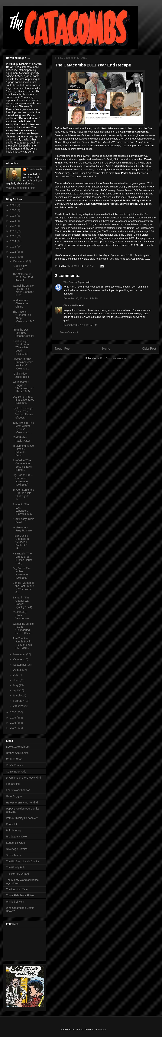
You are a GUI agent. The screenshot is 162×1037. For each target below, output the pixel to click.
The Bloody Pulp (15, 867)
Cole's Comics (14, 765)
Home (106, 348)
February (18, 700)
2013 (13, 246)
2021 (13, 205)
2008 (13, 722)
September (20, 664)
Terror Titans (13, 855)
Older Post (149, 348)
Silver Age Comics (17, 848)
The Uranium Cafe (17, 889)
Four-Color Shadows (18, 790)
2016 (13, 231)
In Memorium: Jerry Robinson (23, 529)
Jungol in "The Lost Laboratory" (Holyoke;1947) (23, 509)
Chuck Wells (70, 305)
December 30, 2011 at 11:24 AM (80, 298)
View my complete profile (20, 187)
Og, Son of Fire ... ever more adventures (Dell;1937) (23, 479)
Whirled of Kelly (15, 901)
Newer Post (62, 348)
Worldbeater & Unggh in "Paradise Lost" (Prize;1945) (23, 386)
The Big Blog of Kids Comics (22, 861)
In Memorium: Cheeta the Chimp (21, 303)
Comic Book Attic (16, 771)
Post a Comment (69, 332)
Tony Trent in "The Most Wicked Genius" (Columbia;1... (23, 427)
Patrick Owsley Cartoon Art (21, 818)
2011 (13, 256)
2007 (13, 727)
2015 (13, 236)
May (16, 685)
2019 (13, 215)
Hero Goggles (14, 796)
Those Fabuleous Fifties (20, 895)
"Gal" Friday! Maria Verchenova (21, 615)
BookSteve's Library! (18, 746)
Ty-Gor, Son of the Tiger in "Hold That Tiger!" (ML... (23, 494)
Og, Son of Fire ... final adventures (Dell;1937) (23, 400)
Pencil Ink (12, 824)
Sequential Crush (16, 842)
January (18, 705)
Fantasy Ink (13, 783)
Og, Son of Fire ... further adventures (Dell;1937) (23, 573)
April (16, 690)
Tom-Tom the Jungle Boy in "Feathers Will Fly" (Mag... (22, 643)
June (16, 680)
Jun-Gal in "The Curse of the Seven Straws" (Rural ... (23, 465)
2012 (13, 251)
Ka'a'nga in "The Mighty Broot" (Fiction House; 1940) (23, 558)
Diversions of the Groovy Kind (23, 777)
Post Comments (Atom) (113, 358)
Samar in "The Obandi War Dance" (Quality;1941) (22, 602)
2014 (13, 241)
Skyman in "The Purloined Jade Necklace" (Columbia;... (23, 363)
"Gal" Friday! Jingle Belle (21, 375)
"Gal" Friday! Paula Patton (22, 439)
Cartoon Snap (14, 759)
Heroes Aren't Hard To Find (22, 802)
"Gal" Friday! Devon (20, 267)
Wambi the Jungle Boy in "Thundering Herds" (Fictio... (23, 628)
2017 (13, 225)
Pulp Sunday (13, 830)
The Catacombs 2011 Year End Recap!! (23, 277)
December (19, 261)
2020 (13, 210)
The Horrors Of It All (17, 873)
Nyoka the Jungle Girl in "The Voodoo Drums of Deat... (23, 413)
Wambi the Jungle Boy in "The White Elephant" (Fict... (23, 290)
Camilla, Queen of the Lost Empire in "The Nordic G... (23, 587)
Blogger (102, 1029)
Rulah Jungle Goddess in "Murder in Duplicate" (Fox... (21, 542)
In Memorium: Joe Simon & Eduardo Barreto (23, 450)
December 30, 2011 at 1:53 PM (80, 325)
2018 (13, 220)
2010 (13, 712)
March (17, 695)
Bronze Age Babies (17, 752)
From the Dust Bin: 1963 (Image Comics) (23, 333)
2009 (13, 717)
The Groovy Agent (74, 282)
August (17, 669)
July (16, 674)
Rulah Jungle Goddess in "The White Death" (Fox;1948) (21, 347)
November (19, 654)
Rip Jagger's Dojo (16, 836)
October (18, 659)
